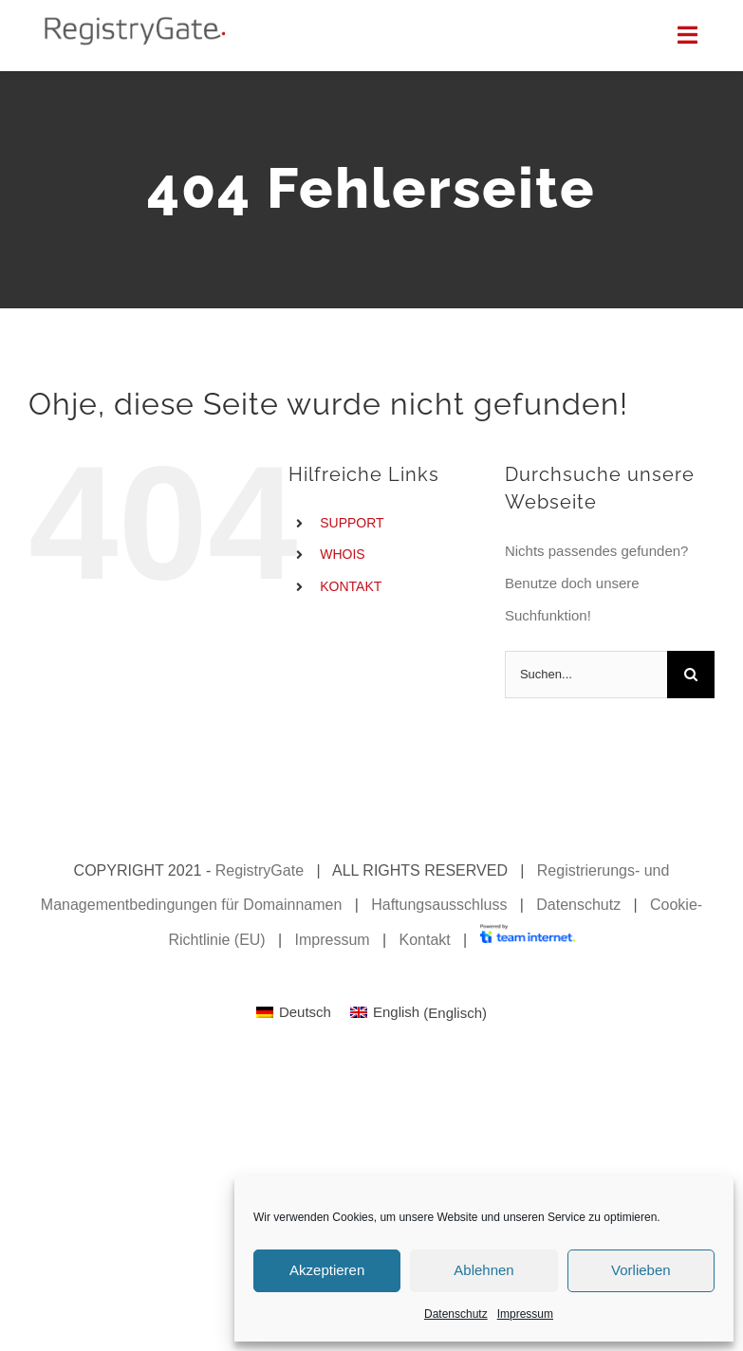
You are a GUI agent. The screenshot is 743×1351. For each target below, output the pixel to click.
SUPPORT (351, 522)
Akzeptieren (326, 1270)
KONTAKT (350, 586)
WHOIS (342, 554)
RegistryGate (259, 870)
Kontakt (424, 940)
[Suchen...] (586, 674)
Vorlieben (641, 1270)
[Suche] (691, 674)
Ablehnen (483, 1270)
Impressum (525, 1314)
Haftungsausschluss (439, 905)
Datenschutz (456, 1314)
